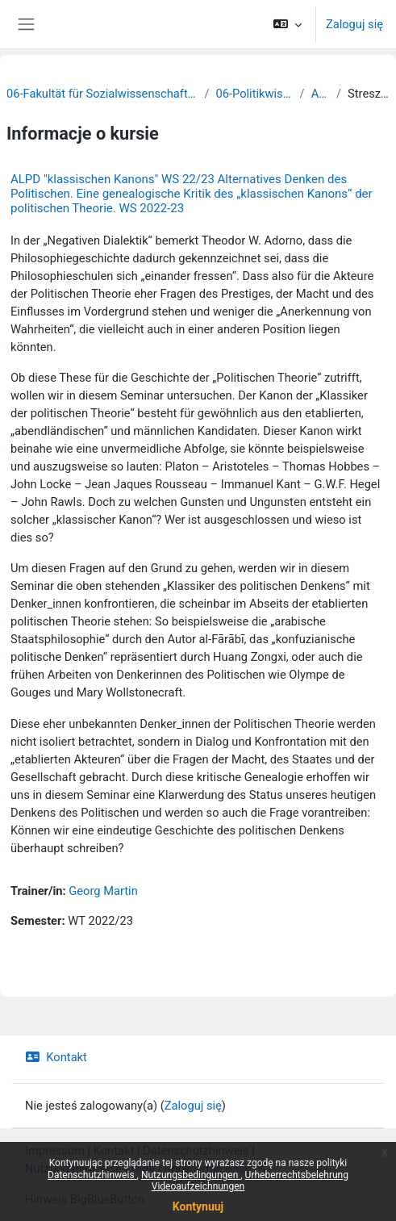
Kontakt (56, 1057)
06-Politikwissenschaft (254, 93)
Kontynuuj (198, 1206)
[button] (287, 24)
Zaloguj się (354, 24)
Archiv (320, 93)
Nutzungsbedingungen (190, 1175)
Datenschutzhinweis (92, 1175)
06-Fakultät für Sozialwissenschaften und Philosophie (102, 93)
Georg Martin (103, 891)
